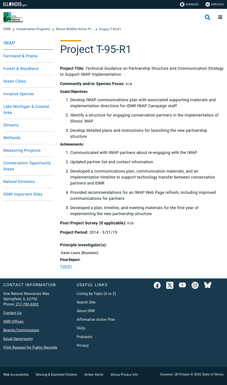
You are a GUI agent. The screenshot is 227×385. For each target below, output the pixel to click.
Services (214, 4)
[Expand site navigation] (220, 17)
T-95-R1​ (66, 266)
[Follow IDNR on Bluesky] (207, 286)
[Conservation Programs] (33, 29)
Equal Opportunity (18, 339)
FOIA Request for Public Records (30, 347)
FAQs (81, 328)
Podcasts (84, 337)
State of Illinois (213, 374)
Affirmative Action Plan (96, 319)
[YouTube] (182, 286)
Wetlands (12, 137)
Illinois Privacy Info (124, 374)
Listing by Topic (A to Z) (96, 294)
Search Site (86, 302)
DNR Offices (13, 321)
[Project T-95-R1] (110, 29)
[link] (157, 286)
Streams (11, 125)
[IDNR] (7, 29)
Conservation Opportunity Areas (27, 166)
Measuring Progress (22, 150)
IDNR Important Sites (23, 194)
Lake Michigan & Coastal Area (26, 109)
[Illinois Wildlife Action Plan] (75, 29)
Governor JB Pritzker (175, 374)
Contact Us (12, 313)
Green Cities (14, 81)
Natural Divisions (19, 181)
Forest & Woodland (21, 68)
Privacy (83, 345)
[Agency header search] (207, 17)
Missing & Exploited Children (56, 374)
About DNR (86, 311)
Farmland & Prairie (20, 56)
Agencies (189, 4)
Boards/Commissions (21, 330)
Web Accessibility (16, 374)
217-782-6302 (27, 304)
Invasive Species (18, 93)
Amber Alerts (94, 374)
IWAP (9, 43)
